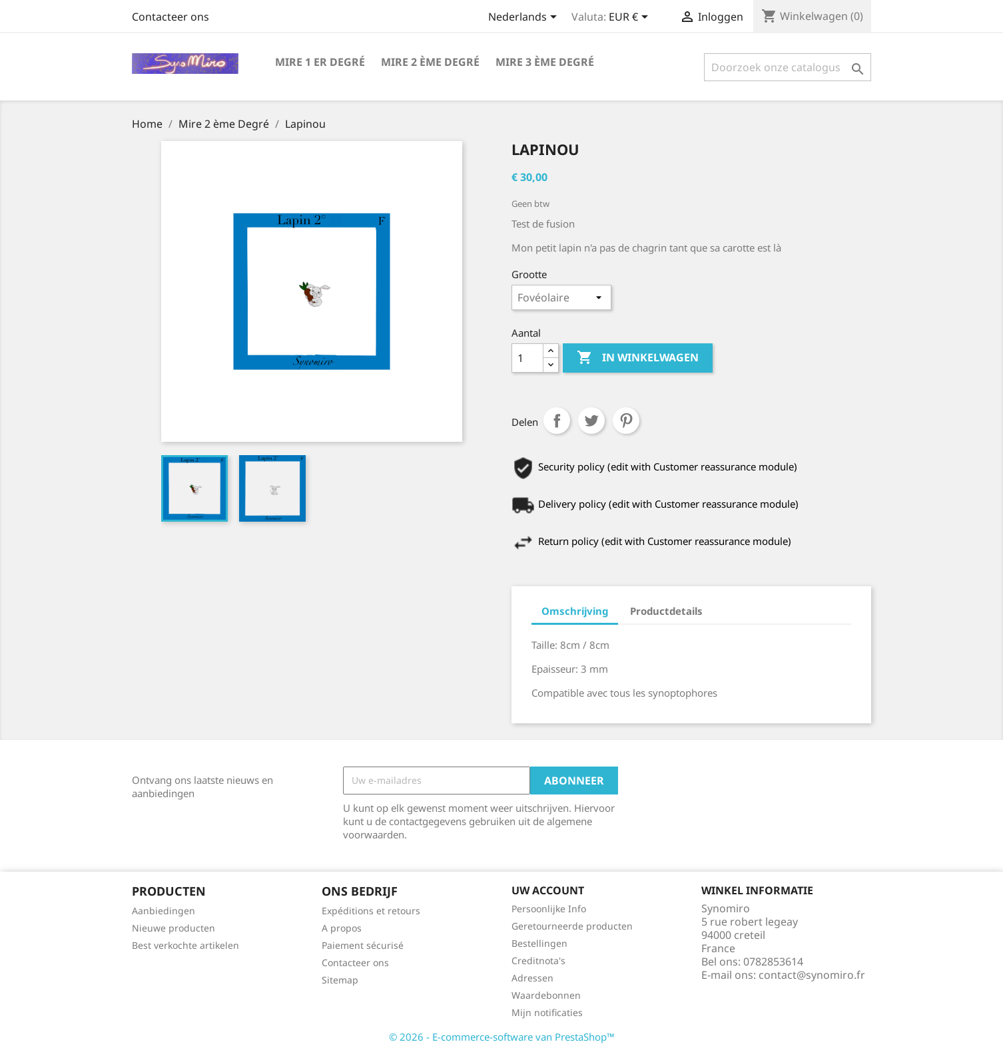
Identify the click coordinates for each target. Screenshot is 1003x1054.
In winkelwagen (638, 358)
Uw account (547, 890)
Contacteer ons (170, 16)
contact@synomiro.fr (812, 974)
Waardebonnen (546, 995)
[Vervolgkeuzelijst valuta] (631, 18)
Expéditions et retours (371, 910)
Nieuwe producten (173, 928)
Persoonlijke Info (548, 908)
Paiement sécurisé (363, 945)
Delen (556, 420)
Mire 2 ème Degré (430, 62)
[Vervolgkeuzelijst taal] (524, 18)
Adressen (532, 977)
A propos (342, 928)
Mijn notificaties (547, 1012)
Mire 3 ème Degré (545, 62)
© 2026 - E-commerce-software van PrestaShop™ (502, 1036)
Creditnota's (538, 960)
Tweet (591, 420)
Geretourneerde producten (572, 926)
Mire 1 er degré (320, 62)
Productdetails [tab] (666, 610)
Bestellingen (539, 943)
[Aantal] (527, 358)
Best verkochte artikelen (185, 945)
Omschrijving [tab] (574, 610)
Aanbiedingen (163, 910)
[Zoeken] (787, 67)
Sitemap (340, 979)
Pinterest (626, 420)
